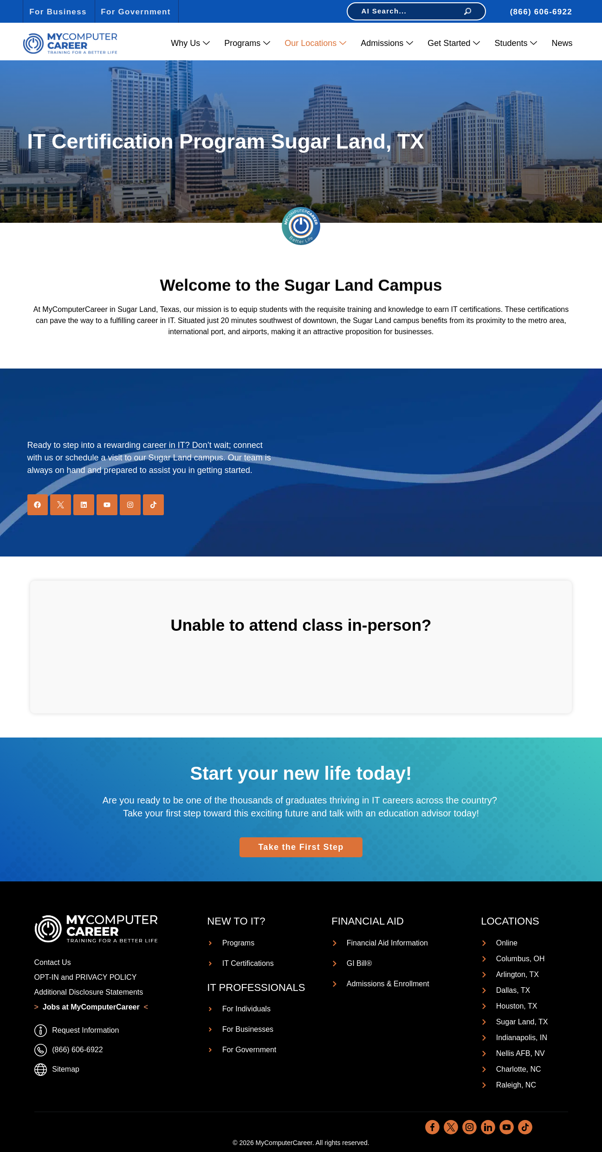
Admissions (387, 43)
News (561, 43)
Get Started (453, 43)
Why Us (190, 43)
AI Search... (416, 11)
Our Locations (315, 43)
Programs (247, 43)
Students (515, 43)
